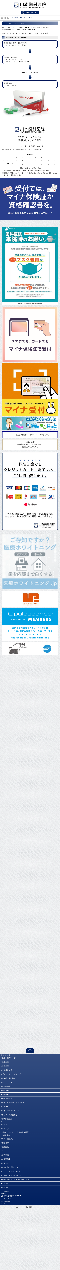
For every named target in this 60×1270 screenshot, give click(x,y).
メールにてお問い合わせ (31, 146)
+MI (2, 1151)
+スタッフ (5, 1129)
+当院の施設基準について (11, 1167)
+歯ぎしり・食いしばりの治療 (12, 1102)
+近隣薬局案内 (6, 1159)
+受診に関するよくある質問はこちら (15, 1179)
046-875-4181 (29, 140)
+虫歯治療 (5, 1062)
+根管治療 (5, 1066)
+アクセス (5, 1163)
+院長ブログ (5, 1187)
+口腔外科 (5, 1107)
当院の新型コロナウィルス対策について (34, 435)
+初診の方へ (5, 1143)
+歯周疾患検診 (6, 1119)
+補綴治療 (5, 1090)
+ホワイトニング (7, 1082)
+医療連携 (5, 1155)
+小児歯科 (5, 1094)
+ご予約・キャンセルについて (12, 1175)
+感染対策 (5, 1147)
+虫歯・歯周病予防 (8, 1058)
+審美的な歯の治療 (8, 1078)
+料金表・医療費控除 (9, 1115)
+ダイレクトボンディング (11, 1074)
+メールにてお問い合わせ (11, 1171)
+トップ (4, 1125)
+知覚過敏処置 (6, 1098)
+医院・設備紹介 (7, 1139)
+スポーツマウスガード (10, 1111)
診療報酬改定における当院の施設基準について (30, 444)
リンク (3, 1203)
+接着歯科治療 (6, 1070)
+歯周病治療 (5, 1086)
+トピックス (5, 1183)
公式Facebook (5, 1201)
